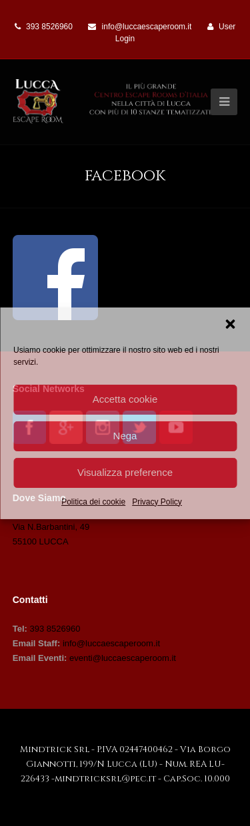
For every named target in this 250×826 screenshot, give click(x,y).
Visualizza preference (125, 472)
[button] (230, 323)
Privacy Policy (157, 501)
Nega (125, 435)
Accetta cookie (125, 399)
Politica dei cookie (93, 501)
